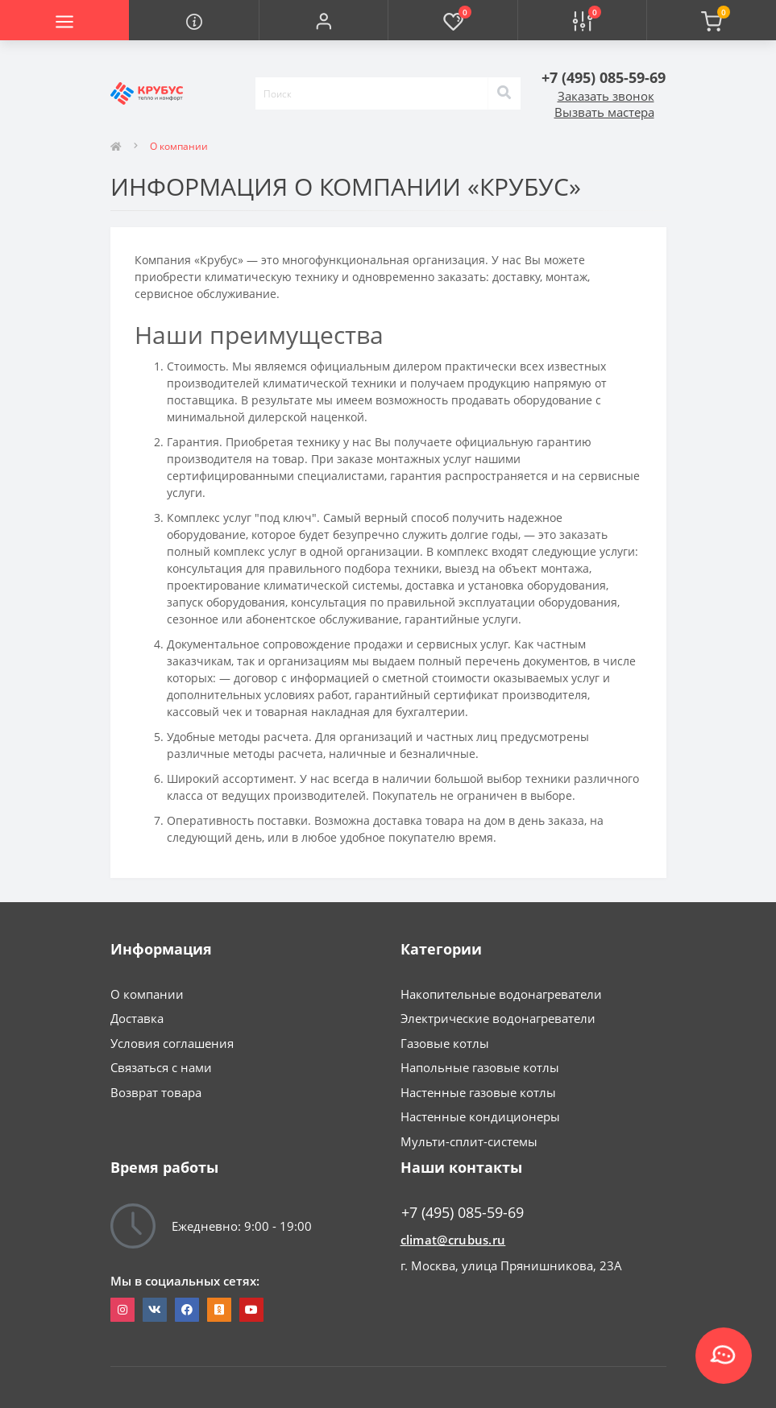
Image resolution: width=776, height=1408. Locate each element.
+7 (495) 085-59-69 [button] (462, 1212)
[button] (323, 20)
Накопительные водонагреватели (501, 994)
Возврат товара (155, 1092)
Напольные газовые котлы (479, 1067)
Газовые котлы (444, 1043)
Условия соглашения (172, 1043)
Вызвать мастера (604, 112)
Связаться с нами (161, 1067)
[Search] (504, 93)
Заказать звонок (606, 96)
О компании (147, 994)
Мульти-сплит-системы (468, 1141)
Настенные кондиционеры (480, 1116)
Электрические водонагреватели (497, 1018)
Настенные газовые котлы (478, 1092)
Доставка (137, 1018)
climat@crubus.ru (453, 1240)
